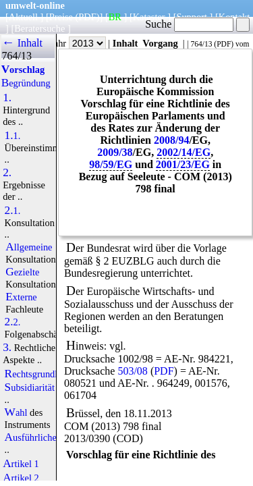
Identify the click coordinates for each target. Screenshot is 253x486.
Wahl (16, 412)
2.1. (13, 210)
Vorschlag (23, 69)
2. (7, 172)
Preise (61, 16)
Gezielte (22, 272)
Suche (189, 24)
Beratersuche (39, 28)
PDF (224, 44)
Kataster (149, 16)
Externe (21, 297)
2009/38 (114, 152)
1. (7, 97)
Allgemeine (28, 247)
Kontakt (234, 16)
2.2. (13, 322)
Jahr (78, 43)
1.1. (13, 135)
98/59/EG (110, 164)
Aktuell (23, 16)
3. (7, 347)
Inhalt (125, 43)
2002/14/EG (183, 152)
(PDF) (88, 16)
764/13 (201, 44)
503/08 (132, 371)
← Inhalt (22, 43)
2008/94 (171, 140)
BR (115, 16)
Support (191, 16)
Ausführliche (31, 437)
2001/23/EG (183, 164)
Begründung (26, 83)
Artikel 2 (21, 478)
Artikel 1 (21, 463)
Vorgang (160, 43)
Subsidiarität (30, 387)
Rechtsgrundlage (38, 374)
